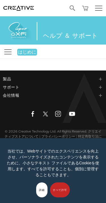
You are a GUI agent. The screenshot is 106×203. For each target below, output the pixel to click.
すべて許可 (60, 190)
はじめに (27, 52)
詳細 (42, 190)
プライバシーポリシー (58, 136)
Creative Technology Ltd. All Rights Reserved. (52, 131)
